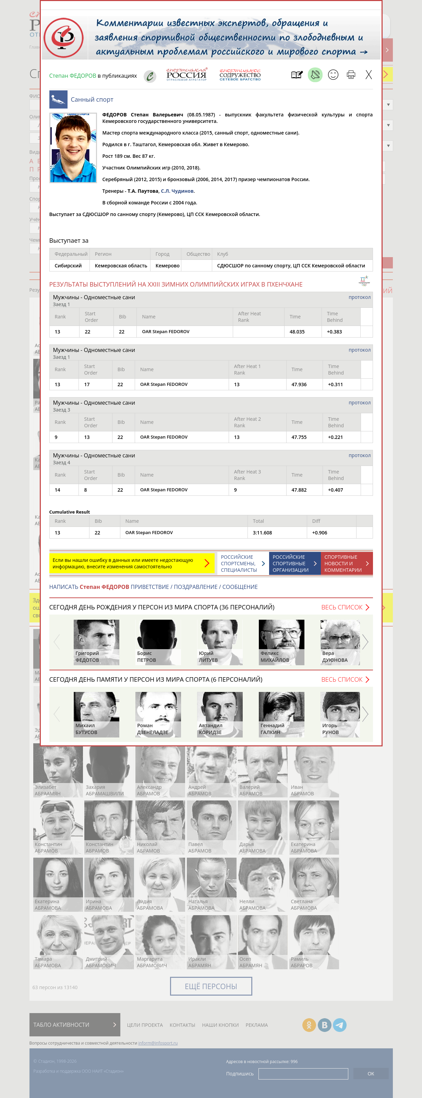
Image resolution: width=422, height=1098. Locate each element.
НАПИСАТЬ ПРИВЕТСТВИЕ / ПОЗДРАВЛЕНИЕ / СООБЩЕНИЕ (153, 590)
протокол (360, 300)
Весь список (341, 610)
